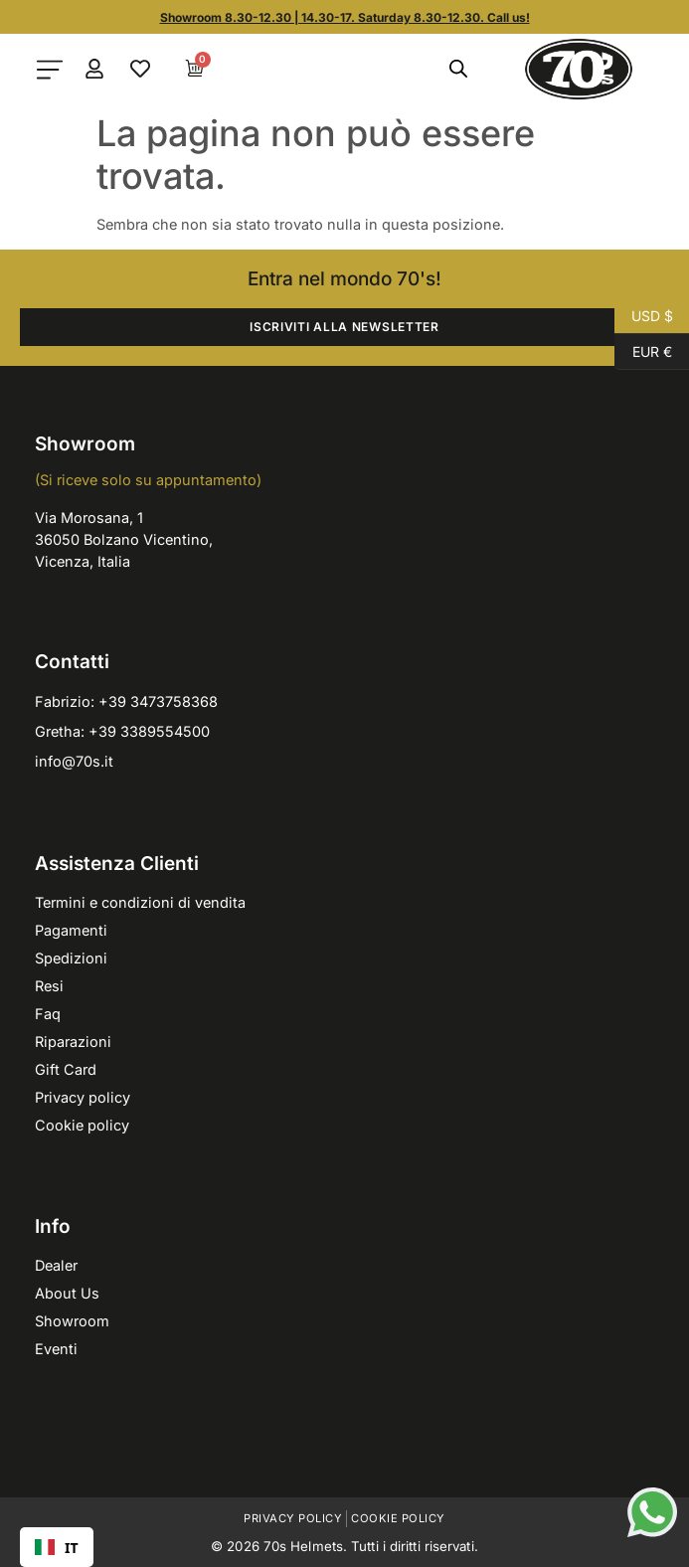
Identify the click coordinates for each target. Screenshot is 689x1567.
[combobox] (56, 1547)
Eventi (56, 1348)
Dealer (56, 1265)
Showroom (72, 1320)
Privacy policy (82, 1097)
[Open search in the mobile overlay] (458, 69)
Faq (48, 1013)
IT (57, 1547)
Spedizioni (71, 958)
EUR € (643, 352)
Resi (49, 985)
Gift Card (65, 1069)
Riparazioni (73, 1041)
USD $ (643, 316)
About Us (67, 1293)
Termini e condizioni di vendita (140, 902)
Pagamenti (71, 930)
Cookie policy (82, 1125)
